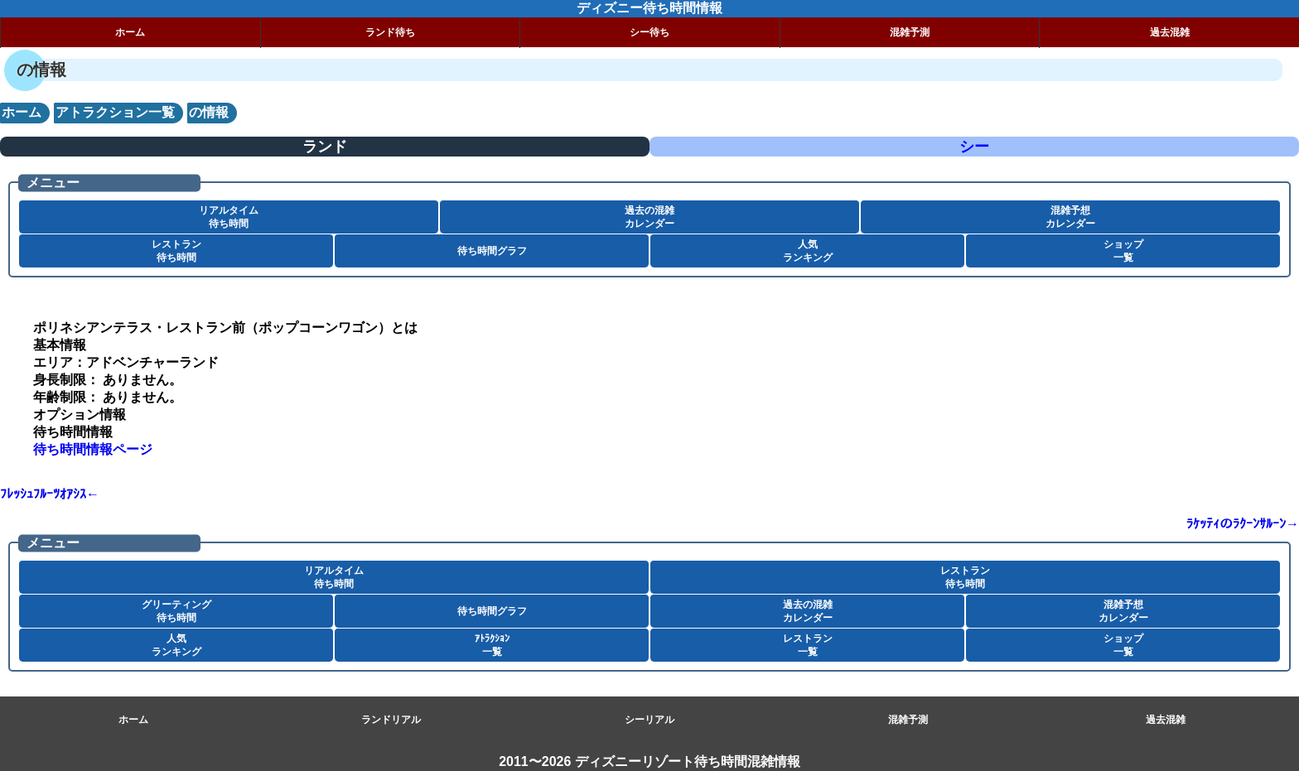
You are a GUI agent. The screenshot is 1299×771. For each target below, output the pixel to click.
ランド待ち (390, 32)
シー (974, 146)
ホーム (130, 32)
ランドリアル (391, 719)
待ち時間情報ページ (92, 449)
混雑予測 (910, 32)
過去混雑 (1170, 32)
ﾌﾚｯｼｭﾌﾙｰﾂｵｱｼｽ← (49, 494)
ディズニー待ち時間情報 (649, 8)
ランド (324, 146)
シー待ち (649, 32)
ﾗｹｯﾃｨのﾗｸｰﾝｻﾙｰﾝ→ (1242, 524)
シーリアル (649, 719)
